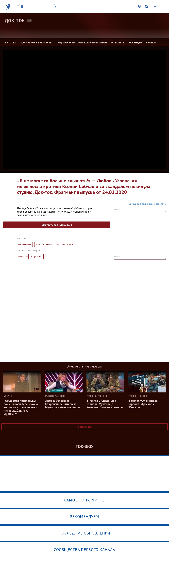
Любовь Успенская (43, 244)
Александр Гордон (64, 244)
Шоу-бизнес (37, 256)
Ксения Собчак (25, 244)
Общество (23, 256)
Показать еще (84, 426)
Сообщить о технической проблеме (147, 203)
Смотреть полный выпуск (57, 224)
